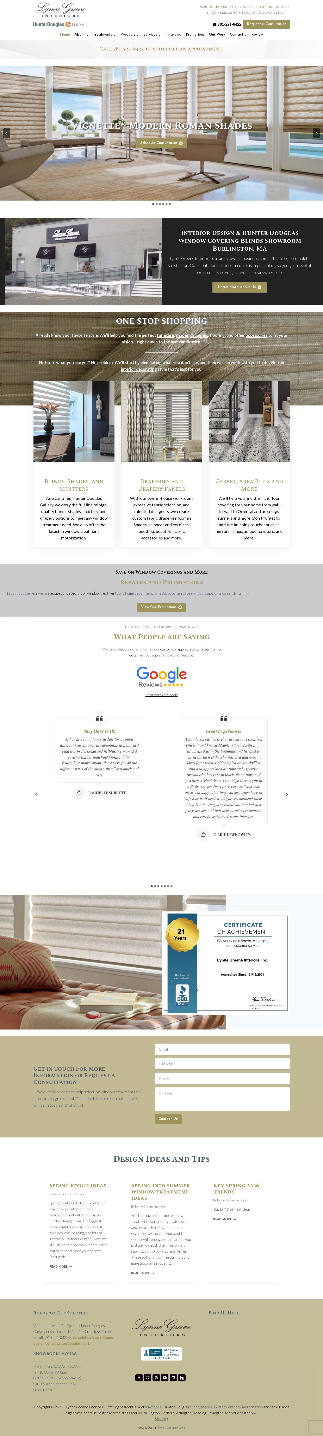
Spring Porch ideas (77, 1185)
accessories (256, 335)
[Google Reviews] (156, 1377)
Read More (60, 1266)
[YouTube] (164, 1377)
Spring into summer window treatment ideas (160, 1191)
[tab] (153, 204)
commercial (153, 1407)
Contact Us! (169, 1119)
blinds (194, 1407)
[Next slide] (316, 133)
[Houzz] (182, 1377)
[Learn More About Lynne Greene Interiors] (239, 287)
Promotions (195, 35)
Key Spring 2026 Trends (236, 1188)
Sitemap (161, 1418)
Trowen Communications (171, 1427)
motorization (252, 1407)
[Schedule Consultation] (161, 143)
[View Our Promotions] (161, 607)
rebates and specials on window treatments (83, 593)
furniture (165, 335)
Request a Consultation (266, 24)
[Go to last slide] (6, 133)
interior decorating (139, 369)
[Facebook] (139, 1377)
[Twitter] (147, 1377)
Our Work (217, 35)
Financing (173, 35)
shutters (220, 1407)
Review (257, 35)
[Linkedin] (173, 1377)
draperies (199, 335)
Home (65, 35)
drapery (234, 1407)
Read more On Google (161, 695)
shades (182, 335)
